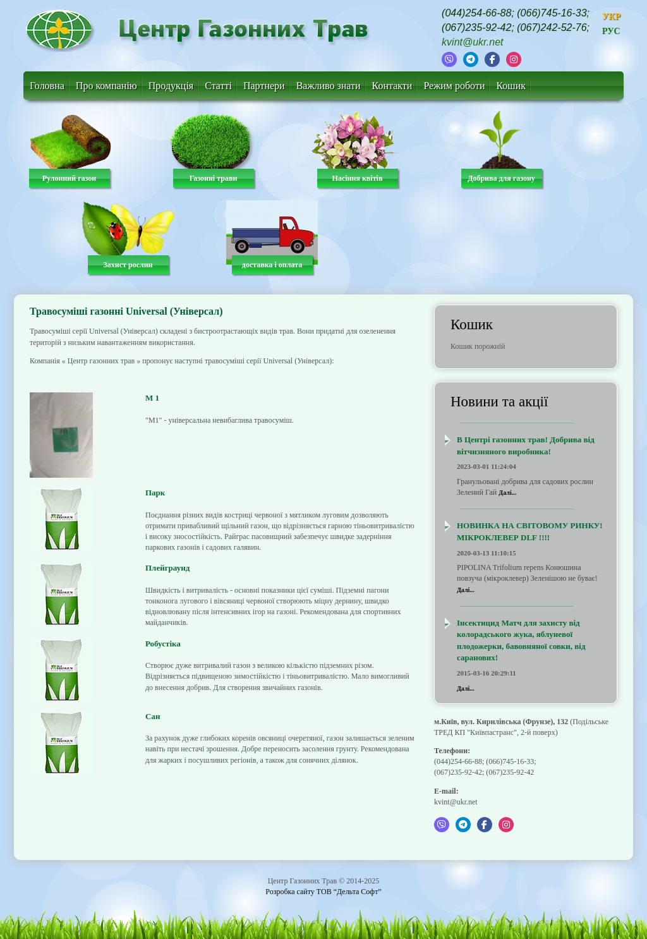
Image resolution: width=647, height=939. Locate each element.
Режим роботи (454, 85)
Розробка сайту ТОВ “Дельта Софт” (323, 891)
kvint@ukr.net (472, 42)
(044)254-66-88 (476, 13)
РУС (611, 31)
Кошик (511, 85)
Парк (155, 492)
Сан (152, 716)
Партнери (264, 85)
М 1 (152, 398)
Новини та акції (499, 401)
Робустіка (163, 643)
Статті (218, 85)
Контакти (392, 85)
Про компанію (106, 85)
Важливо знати (328, 85)
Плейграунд (167, 567)
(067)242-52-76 (551, 27)
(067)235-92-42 (476, 27)
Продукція (170, 85)
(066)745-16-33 (551, 13)
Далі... (507, 492)
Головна (47, 85)
